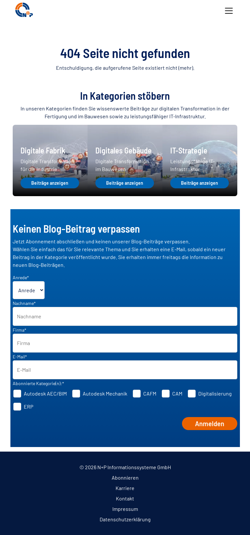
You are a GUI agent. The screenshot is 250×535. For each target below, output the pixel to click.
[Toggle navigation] (228, 11)
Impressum (125, 509)
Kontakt (125, 498)
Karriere (125, 488)
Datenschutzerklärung (125, 519)
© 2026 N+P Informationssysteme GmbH (125, 467)
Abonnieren (125, 477)
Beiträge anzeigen (49, 183)
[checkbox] (125, 400)
